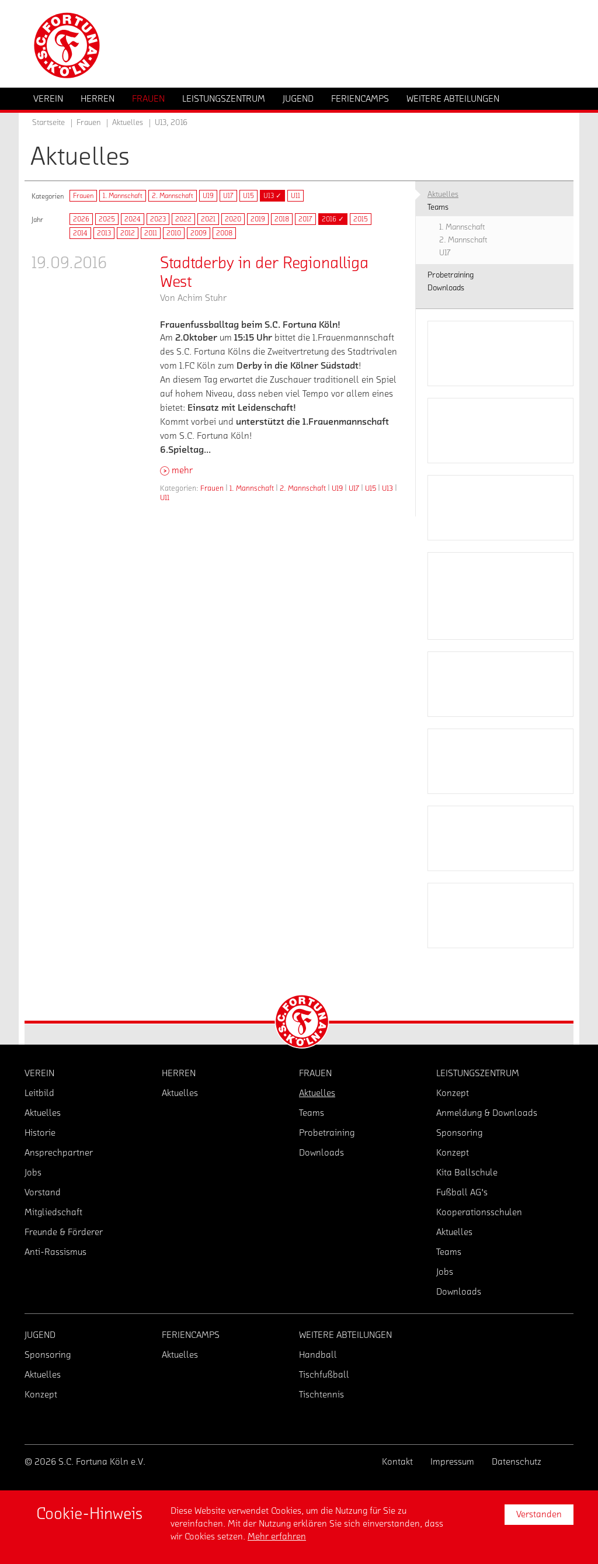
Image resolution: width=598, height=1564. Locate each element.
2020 (233, 219)
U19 (208, 195)
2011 (150, 233)
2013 (104, 233)
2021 (208, 219)
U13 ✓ (272, 195)
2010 (173, 233)
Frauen (83, 195)
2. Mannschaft (172, 195)
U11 (295, 195)
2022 (183, 219)
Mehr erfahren (277, 1536)
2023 (158, 219)
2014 (80, 233)
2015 (360, 219)
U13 (387, 488)
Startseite (48, 123)
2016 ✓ (333, 219)
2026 (81, 219)
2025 (107, 219)
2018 (281, 219)
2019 (258, 219)
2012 (127, 233)
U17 (228, 195)
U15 (248, 195)
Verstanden (539, 1514)
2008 (224, 233)
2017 (305, 219)
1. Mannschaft (122, 195)
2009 (198, 233)
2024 (132, 219)
